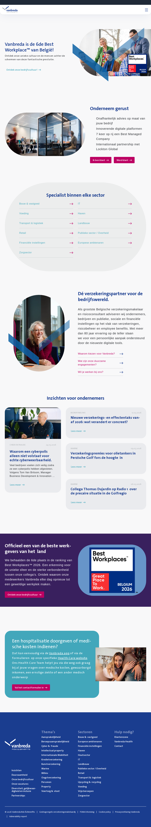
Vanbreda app (59, 653)
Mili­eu (44, 773)
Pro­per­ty (46, 786)
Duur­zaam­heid (19, 775)
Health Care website (72, 658)
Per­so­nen (46, 782)
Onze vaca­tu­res (20, 784)
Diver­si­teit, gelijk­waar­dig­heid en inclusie (24, 789)
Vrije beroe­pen (86, 791)
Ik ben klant (101, 160)
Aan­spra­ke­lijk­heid (51, 737)
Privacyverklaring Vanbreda (127, 812)
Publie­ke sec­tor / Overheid (92, 768)
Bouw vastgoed (87, 737)
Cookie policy (105, 812)
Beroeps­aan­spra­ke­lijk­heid (55, 741)
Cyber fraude (49, 746)
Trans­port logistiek (89, 777)
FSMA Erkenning (87, 812)
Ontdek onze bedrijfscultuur (24, 595)
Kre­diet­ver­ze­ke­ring (51, 759)
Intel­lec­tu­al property (52, 750)
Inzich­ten (17, 770)
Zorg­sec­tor (84, 795)
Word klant (124, 160)
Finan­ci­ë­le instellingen (90, 746)
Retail (81, 773)
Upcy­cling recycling (89, 782)
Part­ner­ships (18, 795)
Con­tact (118, 746)
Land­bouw (83, 764)
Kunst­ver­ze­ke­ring (50, 764)
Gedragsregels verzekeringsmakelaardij (57, 812)
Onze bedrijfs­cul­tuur (23, 779)
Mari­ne (45, 768)
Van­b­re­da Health (123, 741)
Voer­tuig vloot (50, 791)
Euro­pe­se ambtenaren (90, 741)
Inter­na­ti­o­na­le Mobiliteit (54, 755)
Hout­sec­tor (84, 755)
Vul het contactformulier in (31, 687)
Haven (81, 750)
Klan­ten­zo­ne (121, 737)
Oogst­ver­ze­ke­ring (51, 777)
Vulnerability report (18, 816)
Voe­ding (82, 786)
